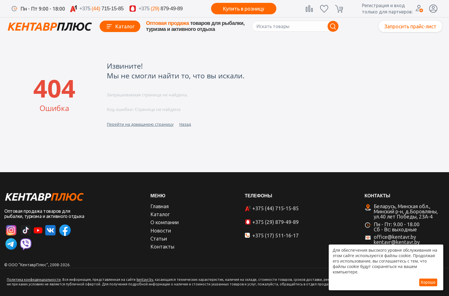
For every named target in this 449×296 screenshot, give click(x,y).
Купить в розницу (243, 8)
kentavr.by (145, 279)
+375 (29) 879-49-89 (275, 222)
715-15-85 (101, 8)
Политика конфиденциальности (34, 279)
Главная (159, 206)
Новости (160, 230)
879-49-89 (160, 8)
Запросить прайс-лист (410, 26)
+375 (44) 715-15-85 (275, 208)
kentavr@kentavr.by (397, 242)
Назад (185, 124)
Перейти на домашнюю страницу (140, 124)
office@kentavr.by (395, 237)
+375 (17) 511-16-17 (275, 235)
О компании (164, 222)
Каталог (125, 26)
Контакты (162, 246)
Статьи (158, 238)
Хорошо (428, 282)
